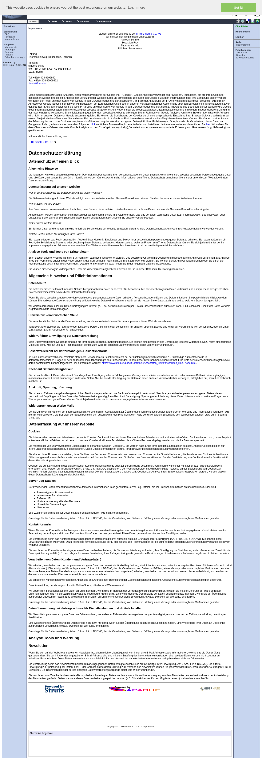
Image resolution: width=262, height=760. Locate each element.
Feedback (10, 36)
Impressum (103, 21)
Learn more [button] (136, 7)
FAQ (7, 34)
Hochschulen (242, 31)
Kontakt (83, 21)
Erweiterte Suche (245, 57)
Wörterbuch (10, 31)
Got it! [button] (238, 7)
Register (240, 55)
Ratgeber (9, 44)
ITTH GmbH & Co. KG (14, 65)
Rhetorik (9, 54)
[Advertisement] (50, 746)
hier (208, 124)
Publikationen (243, 50)
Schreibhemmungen (15, 57)
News (67, 21)
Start (52, 21)
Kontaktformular (37, 83)
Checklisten (242, 26)
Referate (9, 52)
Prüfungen (10, 49)
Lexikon (239, 37)
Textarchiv (241, 52)
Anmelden (9, 26)
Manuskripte (11, 47)
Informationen (12, 39)
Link (93, 124)
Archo (238, 42)
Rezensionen (243, 44)
